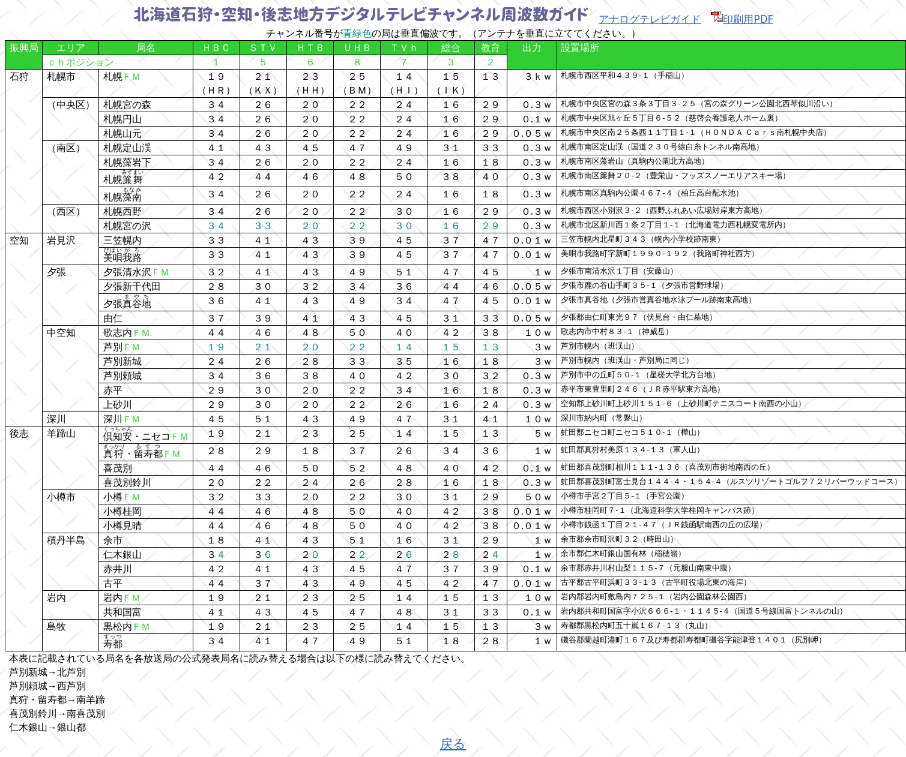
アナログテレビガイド (650, 18)
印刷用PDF (742, 18)
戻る (453, 743)
